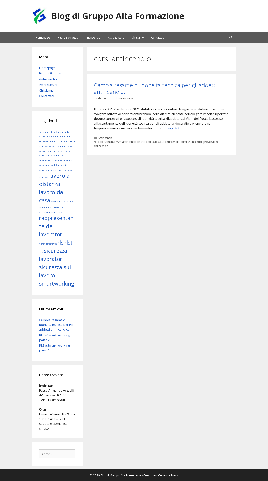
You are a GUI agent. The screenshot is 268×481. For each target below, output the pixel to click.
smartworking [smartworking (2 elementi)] (56, 283)
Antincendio (93, 37)
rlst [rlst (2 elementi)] (68, 242)
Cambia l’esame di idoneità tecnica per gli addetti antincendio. (155, 88)
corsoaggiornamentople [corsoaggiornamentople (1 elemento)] (61, 146)
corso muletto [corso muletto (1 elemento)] (56, 155)
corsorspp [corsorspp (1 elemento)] (44, 165)
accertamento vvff (109, 142)
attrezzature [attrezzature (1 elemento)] (45, 141)
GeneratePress (168, 475)
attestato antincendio (165, 142)
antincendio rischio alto (136, 142)
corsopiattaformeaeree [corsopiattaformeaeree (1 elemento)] (50, 160)
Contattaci (157, 37)
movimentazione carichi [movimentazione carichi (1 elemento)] (63, 201)
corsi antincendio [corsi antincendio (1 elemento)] (60, 141)
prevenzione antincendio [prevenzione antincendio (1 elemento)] (51, 212)
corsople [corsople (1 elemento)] (67, 160)
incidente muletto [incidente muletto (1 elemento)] (57, 170)
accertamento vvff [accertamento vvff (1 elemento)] (48, 132)
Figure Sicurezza (67, 37)
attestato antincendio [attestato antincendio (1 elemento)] (61, 136)
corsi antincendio (191, 142)
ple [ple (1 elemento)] (61, 207)
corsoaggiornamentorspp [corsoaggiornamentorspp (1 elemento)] (51, 151)
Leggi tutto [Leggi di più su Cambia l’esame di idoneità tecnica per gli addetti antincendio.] (174, 128)
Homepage (42, 37)
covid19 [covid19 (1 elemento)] (53, 165)
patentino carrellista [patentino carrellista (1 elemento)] (49, 207)
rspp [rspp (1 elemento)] (41, 252)
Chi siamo (138, 37)
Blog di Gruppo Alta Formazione (117, 15)
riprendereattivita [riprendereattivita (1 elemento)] (48, 244)
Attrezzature (116, 37)
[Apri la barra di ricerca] (230, 37)
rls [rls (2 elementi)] (61, 242)
